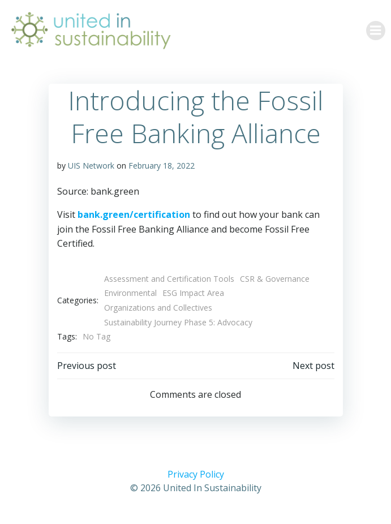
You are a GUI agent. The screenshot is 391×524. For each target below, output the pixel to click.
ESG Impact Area (193, 292)
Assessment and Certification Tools (169, 278)
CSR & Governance (275, 278)
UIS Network (91, 165)
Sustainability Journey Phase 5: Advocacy (178, 322)
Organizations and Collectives (158, 307)
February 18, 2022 (161, 165)
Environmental (130, 292)
